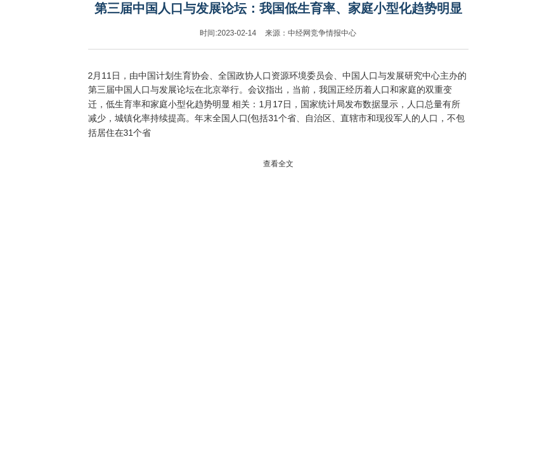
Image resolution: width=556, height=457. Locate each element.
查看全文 (278, 163)
